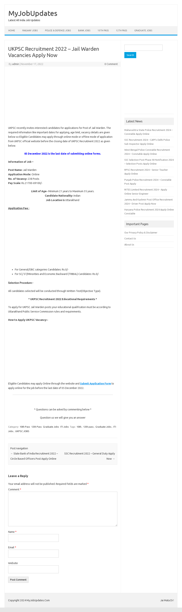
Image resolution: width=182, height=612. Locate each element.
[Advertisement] (62, 96)
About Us (129, 244)
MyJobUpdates (32, 13)
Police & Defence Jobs (58, 30)
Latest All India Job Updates (24, 20)
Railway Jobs (30, 30)
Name (12, 531)
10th (79, 426)
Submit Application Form (95, 383)
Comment (14, 489)
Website (13, 563)
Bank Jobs (84, 30)
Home (11, 30)
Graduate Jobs (143, 30)
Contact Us (130, 238)
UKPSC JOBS (22, 431)
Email (12, 547)
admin (15, 64)
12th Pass (121, 30)
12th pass (88, 426)
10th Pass (103, 30)
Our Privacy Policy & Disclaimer (140, 232)
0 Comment (111, 64)
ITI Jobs (64, 426)
